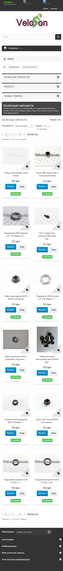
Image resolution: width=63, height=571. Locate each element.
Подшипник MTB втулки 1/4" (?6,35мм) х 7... (47, 297)
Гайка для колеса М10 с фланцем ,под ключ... (15, 357)
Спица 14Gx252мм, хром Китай (16, 174)
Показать (39, 126)
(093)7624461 (10, 4)
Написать (27, 3)
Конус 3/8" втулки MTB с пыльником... (47, 420)
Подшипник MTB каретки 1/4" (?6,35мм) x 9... (16, 234)
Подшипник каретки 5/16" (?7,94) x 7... (16, 481)
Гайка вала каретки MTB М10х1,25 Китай (15, 297)
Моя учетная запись (13, 552)
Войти (45, 9)
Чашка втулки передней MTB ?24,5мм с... (15, 420)
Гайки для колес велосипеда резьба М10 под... (47, 359)
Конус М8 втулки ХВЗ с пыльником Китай (47, 174)
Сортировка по (7, 126)
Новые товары (13, 96)
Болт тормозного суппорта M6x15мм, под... (47, 236)
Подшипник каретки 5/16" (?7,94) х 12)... (47, 481)
